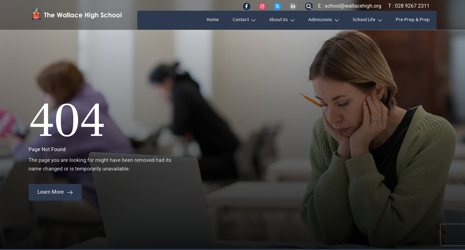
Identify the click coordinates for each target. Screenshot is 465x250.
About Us (288, 20)
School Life (374, 20)
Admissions (330, 20)
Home (220, 20)
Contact (251, 20)
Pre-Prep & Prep (420, 20)
